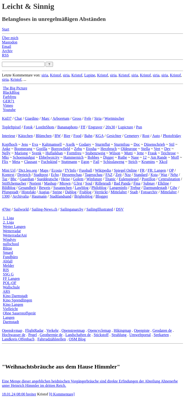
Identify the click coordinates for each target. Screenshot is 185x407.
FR (142, 170)
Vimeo (8, 105)
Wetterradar (12, 231)
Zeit (118, 175)
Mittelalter (119, 192)
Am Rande (159, 157)
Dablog (70, 192)
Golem (78, 179)
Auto (156, 136)
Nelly (6, 153)
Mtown (65, 183)
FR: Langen (157, 170)
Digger (108, 157)
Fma (136, 183)
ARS (6, 291)
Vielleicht (10, 309)
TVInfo (70, 170)
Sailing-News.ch (44, 209)
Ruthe (122, 157)
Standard (141, 175)
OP (171, 170)
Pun (139, 127)
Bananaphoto (67, 127)
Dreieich (24, 175)
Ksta (154, 175)
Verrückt (101, 192)
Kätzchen (25, 136)
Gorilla (41, 149)
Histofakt (28, 192)
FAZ (109, 175)
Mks (5, 157)
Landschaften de (78, 335)
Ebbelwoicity (49, 157)
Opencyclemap (99, 330)
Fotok (28, 127)
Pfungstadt (10, 192)
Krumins (148, 162)
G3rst (77, 183)
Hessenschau (72, 175)
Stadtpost (41, 175)
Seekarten (161, 335)
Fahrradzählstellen (51, 339)
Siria (97, 118)
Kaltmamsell (52, 144)
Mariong (21, 153)
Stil (171, 144)
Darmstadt (11, 322)
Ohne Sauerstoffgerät (19, 313)
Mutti (128, 153)
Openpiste (142, 330)
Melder (8, 265)
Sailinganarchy (71, 209)
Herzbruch (108, 149)
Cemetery (131, 136)
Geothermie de (51, 335)
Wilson (114, 153)
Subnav (149, 183)
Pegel (32, 335)
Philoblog (99, 188)
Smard (8, 252)
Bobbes (93, 157)
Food (77, 136)
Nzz (128, 175)
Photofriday (172, 136)
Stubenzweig (95, 153)
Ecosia (57, 170)
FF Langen (11, 278)
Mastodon (9, 42)
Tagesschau (94, 175)
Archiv (7, 51)
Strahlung (119, 335)
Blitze (7, 248)
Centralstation (169, 179)
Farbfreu (9, 97)
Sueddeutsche (47, 179)
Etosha (91, 149)
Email (6, 46)
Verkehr (52, 330)
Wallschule (11, 287)
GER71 (8, 101)
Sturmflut (102, 144)
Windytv (9, 240)
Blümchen (44, 136)
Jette (140, 153)
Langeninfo (118, 188)
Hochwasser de (13, 335)
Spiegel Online (125, 170)
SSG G (8, 274)
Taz (4, 179)
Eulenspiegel (129, 179)
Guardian (27, 179)
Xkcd (163, 162)
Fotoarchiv (149, 192)
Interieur (8, 136)
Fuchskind (49, 162)
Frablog (85, 192)
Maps (44, 170)
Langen (8, 317)
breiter (31, 394)
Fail (96, 162)
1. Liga (8, 218)
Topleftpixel (11, 127)
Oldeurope (129, 149)
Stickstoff (101, 335)
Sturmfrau (122, 144)
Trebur (135, 188)
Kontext (8, 175)
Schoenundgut (24, 157)
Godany (85, 144)
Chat (18, 118)
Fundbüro (10, 257)
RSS (5, 55)
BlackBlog (11, 92)
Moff (175, 157)
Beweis (44, 188)
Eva (35, 144)
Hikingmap (122, 330)
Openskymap (12, 330)
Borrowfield (60, 149)
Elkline (163, 183)
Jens (24, 144)
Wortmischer (114, 118)
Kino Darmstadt (15, 296)
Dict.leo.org (28, 170)
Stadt (134, 192)
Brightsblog (83, 196)
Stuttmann (69, 162)
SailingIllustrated (99, 209)
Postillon (148, 179)
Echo (55, 175)
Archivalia (21, 196)
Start (5, 29)
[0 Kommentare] (62, 394)
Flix (5, 162)
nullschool (11, 244)
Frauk (152, 153)
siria (44, 75)
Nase (135, 157)
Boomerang (23, 149)
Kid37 (7, 118)
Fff (83, 127)
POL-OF (9, 283)
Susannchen (62, 188)
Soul (88, 183)
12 (145, 157)
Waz (163, 175)
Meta (16, 162)
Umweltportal (140, 335)
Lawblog (81, 188)
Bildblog (8, 188)
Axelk (70, 144)
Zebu (78, 149)
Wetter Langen (14, 227)
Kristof (55, 75)
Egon (85, 162)
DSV (120, 209)
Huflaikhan (54, 153)
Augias (44, 192)
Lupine (89, 75)
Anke (6, 149)
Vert (157, 149)
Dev (167, 149)
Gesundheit (27, 188)
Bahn (88, 136)
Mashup (50, 183)
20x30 (110, 127)
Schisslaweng (113, 162)
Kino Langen (13, 304)
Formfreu (74, 153)
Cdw (173, 188)
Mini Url (8, 170)
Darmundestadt (155, 188)
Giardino (32, 118)
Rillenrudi (103, 183)
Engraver (95, 127)
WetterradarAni (15, 235)
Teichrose (168, 153)
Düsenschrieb (154, 144)
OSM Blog (77, 339)
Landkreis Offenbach (18, 339)
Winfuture (94, 179)
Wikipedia (103, 170)
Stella (145, 149)
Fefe (87, 118)
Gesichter (113, 136)
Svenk (36, 153)
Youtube (9, 110)
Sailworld (21, 209)
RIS (6, 270)
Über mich (10, 38)
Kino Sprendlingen (17, 300)
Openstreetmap (73, 330)
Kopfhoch (9, 144)
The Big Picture (15, 88)
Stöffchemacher (14, 183)
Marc (45, 118)
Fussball (85, 170)
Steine (57, 192)
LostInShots (45, 127)
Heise (65, 179)
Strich (132, 162)
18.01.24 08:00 (14, 394)
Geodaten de (162, 330)
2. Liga (8, 222)
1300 (6, 196)
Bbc (13, 179)
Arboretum (61, 118)
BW (58, 136)
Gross (76, 118)
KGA (99, 136)
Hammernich (73, 157)
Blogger (101, 196)
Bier (67, 136)
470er (6, 209)
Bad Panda (122, 183)
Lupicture (125, 127)
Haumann (39, 196)
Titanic (110, 179)
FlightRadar (34, 330)
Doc (137, 144)
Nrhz (174, 175)
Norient (35, 183)
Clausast (30, 162)
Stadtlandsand (60, 196)
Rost (145, 136)
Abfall (8, 261)
